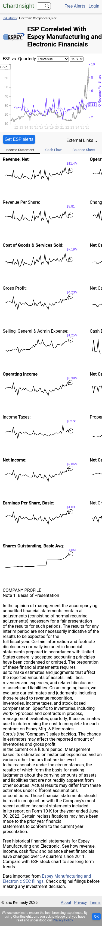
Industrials (10, 18)
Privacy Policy (63, 920)
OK (96, 916)
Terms (95, 902)
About (66, 902)
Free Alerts (74, 6)
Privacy (80, 902)
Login (94, 6)
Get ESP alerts (19, 139)
